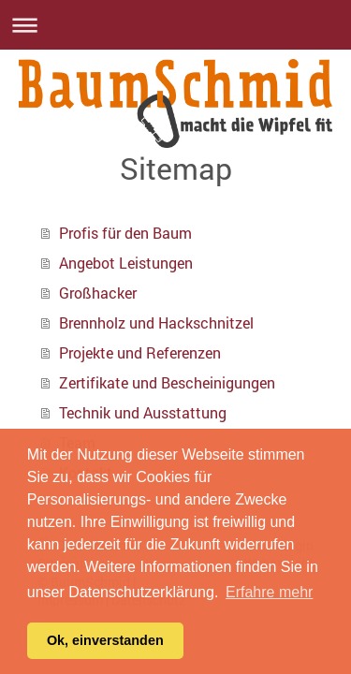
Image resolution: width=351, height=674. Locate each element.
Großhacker (98, 292)
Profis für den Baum (125, 232)
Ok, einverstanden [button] (105, 640)
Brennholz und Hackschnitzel (156, 322)
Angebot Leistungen (126, 262)
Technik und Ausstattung (143, 412)
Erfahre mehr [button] (269, 592)
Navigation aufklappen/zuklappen (175, 25)
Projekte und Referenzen (140, 352)
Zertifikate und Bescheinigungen (167, 382)
